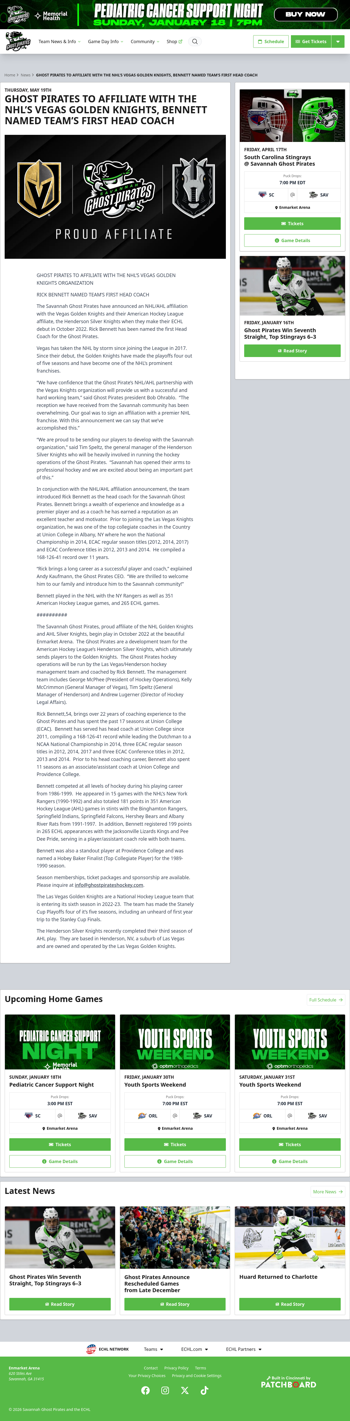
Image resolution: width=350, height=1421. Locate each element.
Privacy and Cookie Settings (196, 1375)
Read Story (292, 351)
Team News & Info (60, 41)
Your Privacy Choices (147, 1375)
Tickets (292, 223)
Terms (200, 1368)
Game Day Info (106, 41)
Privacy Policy (176, 1368)
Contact (151, 1368)
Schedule (271, 41)
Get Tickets (311, 41)
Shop (175, 41)
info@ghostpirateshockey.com (109, 885)
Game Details (292, 240)
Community (145, 41)
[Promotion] (175, 14)
